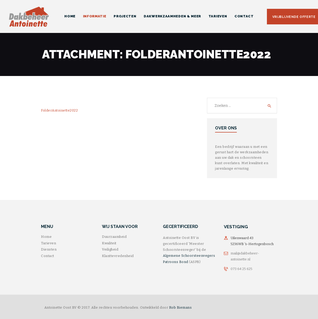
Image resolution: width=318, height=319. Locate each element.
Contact (47, 256)
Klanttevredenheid (118, 256)
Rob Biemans (180, 307)
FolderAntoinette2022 (59, 110)
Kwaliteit (109, 243)
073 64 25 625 (241, 269)
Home (46, 237)
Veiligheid (110, 249)
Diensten (49, 249)
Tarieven (48, 243)
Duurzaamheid (114, 237)
